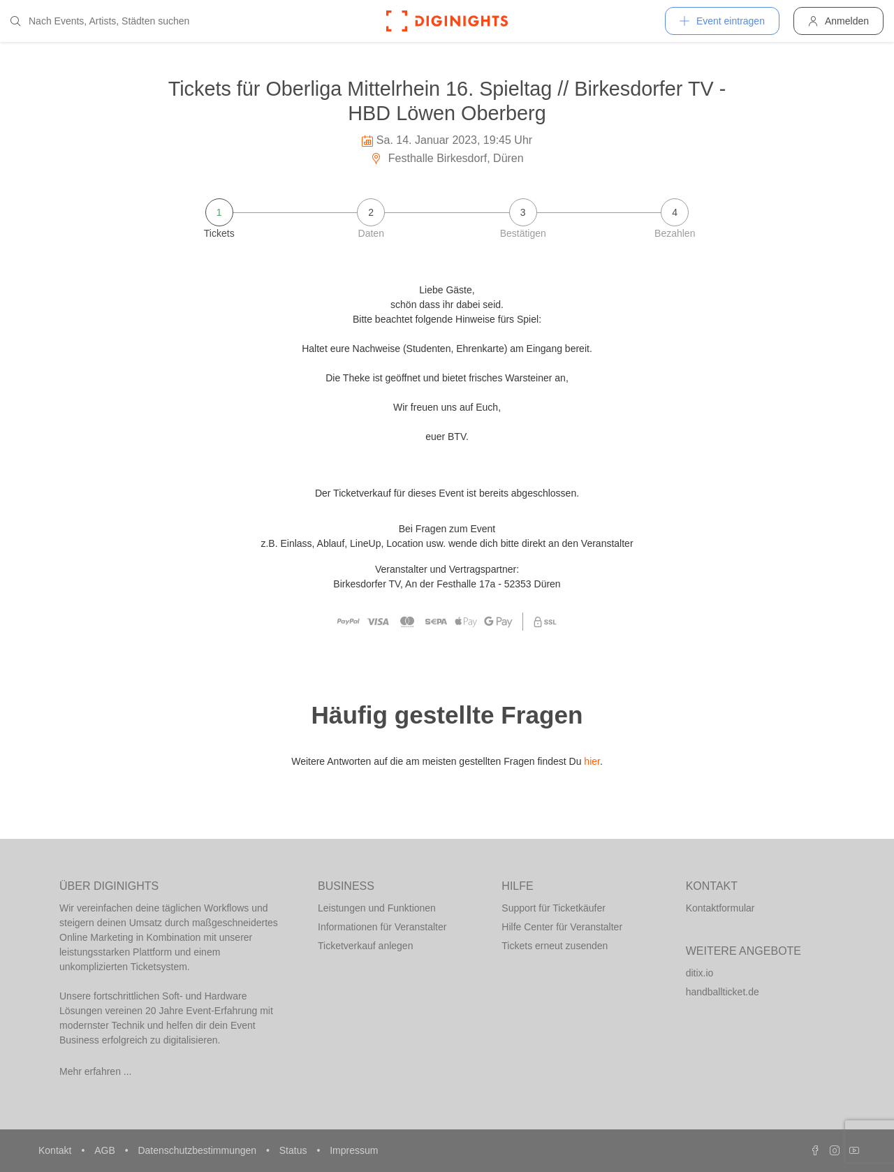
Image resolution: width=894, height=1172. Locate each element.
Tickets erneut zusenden (554, 945)
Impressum (354, 1150)
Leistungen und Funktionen (377, 908)
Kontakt (56, 1150)
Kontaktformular (720, 908)
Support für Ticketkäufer (553, 908)
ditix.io (700, 973)
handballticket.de (722, 991)
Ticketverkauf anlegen (365, 945)
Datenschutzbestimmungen (198, 1150)
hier (592, 761)
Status (294, 1150)
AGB (105, 1150)
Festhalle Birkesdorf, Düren (446, 158)
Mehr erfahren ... (95, 1071)
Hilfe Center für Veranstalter (561, 926)
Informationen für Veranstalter (382, 926)
